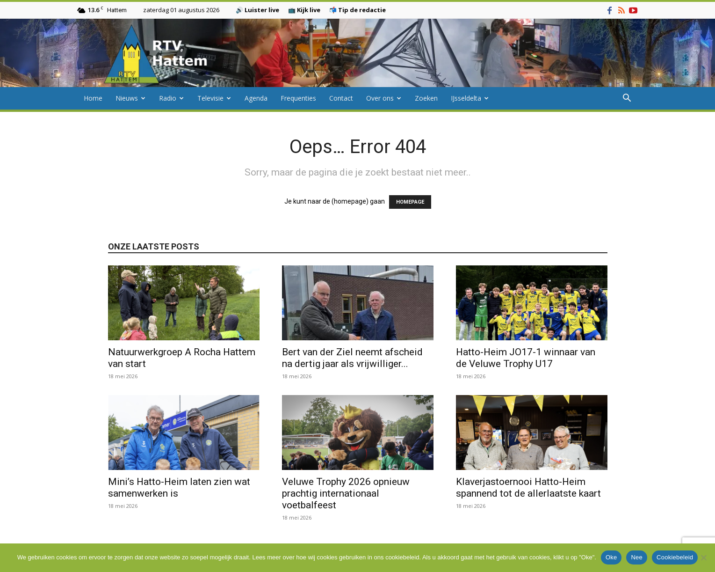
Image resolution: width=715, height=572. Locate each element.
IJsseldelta (470, 98)
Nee (637, 557)
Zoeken (426, 98)
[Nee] (703, 557)
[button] (627, 99)
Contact (341, 98)
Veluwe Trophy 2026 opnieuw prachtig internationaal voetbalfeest (346, 493)
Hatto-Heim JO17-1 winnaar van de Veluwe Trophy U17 (525, 357)
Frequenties (298, 98)
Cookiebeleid (675, 557)
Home (93, 98)
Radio (171, 98)
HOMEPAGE (410, 202)
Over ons (383, 98)
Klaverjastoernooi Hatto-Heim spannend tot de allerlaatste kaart (528, 487)
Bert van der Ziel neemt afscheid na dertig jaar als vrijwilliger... (352, 357)
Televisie (214, 98)
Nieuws (130, 98)
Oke (611, 557)
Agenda (256, 98)
